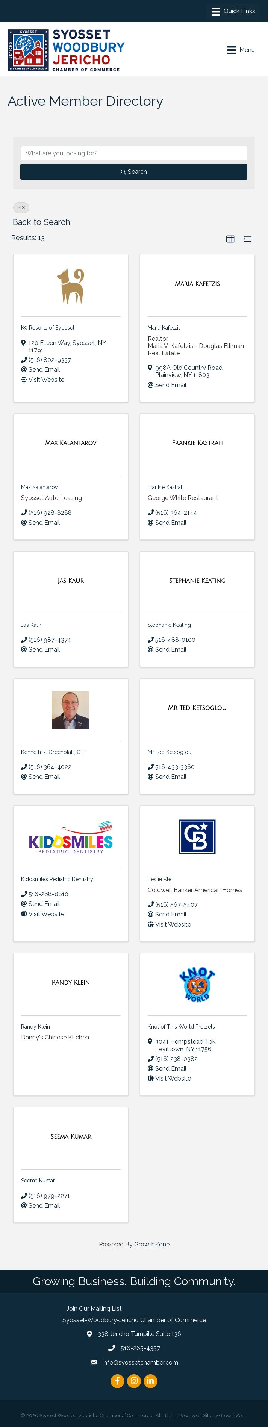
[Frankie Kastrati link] (197, 443)
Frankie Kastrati (165, 487)
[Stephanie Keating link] (197, 581)
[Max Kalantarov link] (71, 443)
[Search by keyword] (134, 153)
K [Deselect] (21, 207)
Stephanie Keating (169, 625)
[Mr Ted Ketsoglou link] (197, 708)
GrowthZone (152, 1244)
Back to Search (41, 222)
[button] (230, 239)
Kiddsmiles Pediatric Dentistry (57, 879)
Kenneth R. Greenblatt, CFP (53, 752)
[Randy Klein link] (70, 982)
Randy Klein (35, 1027)
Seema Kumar (38, 1181)
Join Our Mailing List (94, 1308)
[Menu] (233, 12)
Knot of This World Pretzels (181, 1027)
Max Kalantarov (39, 487)
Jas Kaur (31, 625)
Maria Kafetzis (164, 328)
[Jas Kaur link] (71, 581)
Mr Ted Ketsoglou (169, 752)
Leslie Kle (159, 879)
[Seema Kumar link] (70, 1137)
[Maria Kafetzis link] (197, 284)
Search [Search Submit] (134, 171)
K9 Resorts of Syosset (47, 328)
